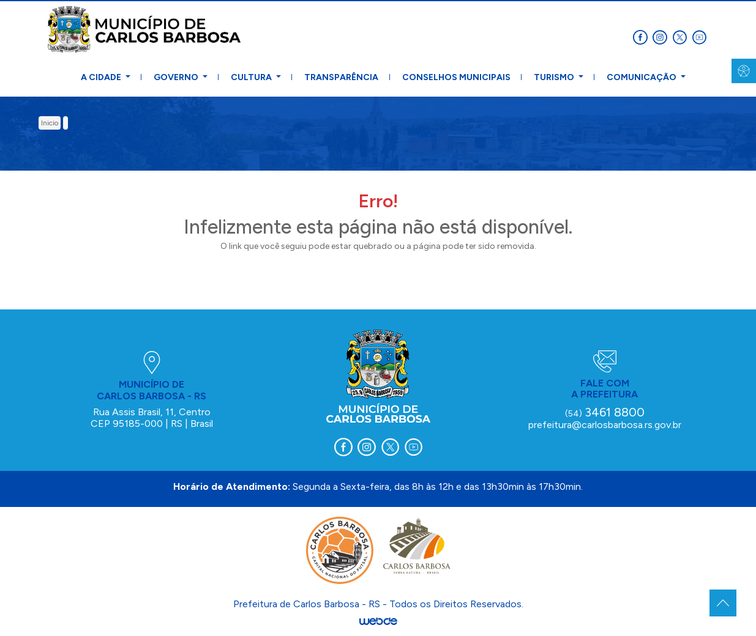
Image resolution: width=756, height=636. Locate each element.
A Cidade (102, 77)
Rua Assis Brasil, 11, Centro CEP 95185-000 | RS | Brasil (152, 417)
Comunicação (642, 77)
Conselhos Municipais (456, 77)
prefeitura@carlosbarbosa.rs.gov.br (604, 425)
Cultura (252, 77)
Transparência (341, 77)
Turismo (555, 77)
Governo (177, 77)
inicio (49, 123)
